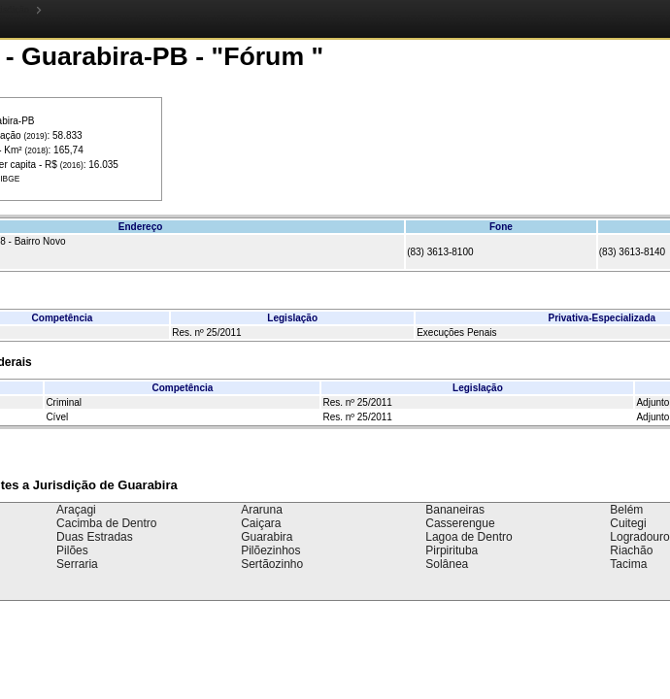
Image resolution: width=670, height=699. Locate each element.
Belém (626, 509)
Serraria (77, 564)
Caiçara (261, 523)
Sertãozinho (272, 564)
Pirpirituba (451, 550)
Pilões (72, 550)
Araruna (262, 509)
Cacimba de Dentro (106, 523)
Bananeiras (455, 509)
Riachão (631, 550)
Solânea (446, 564)
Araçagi (76, 509)
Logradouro (639, 537)
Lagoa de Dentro (468, 537)
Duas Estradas (94, 537)
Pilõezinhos (270, 550)
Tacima (628, 564)
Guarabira (266, 537)
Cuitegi (628, 523)
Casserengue (459, 523)
